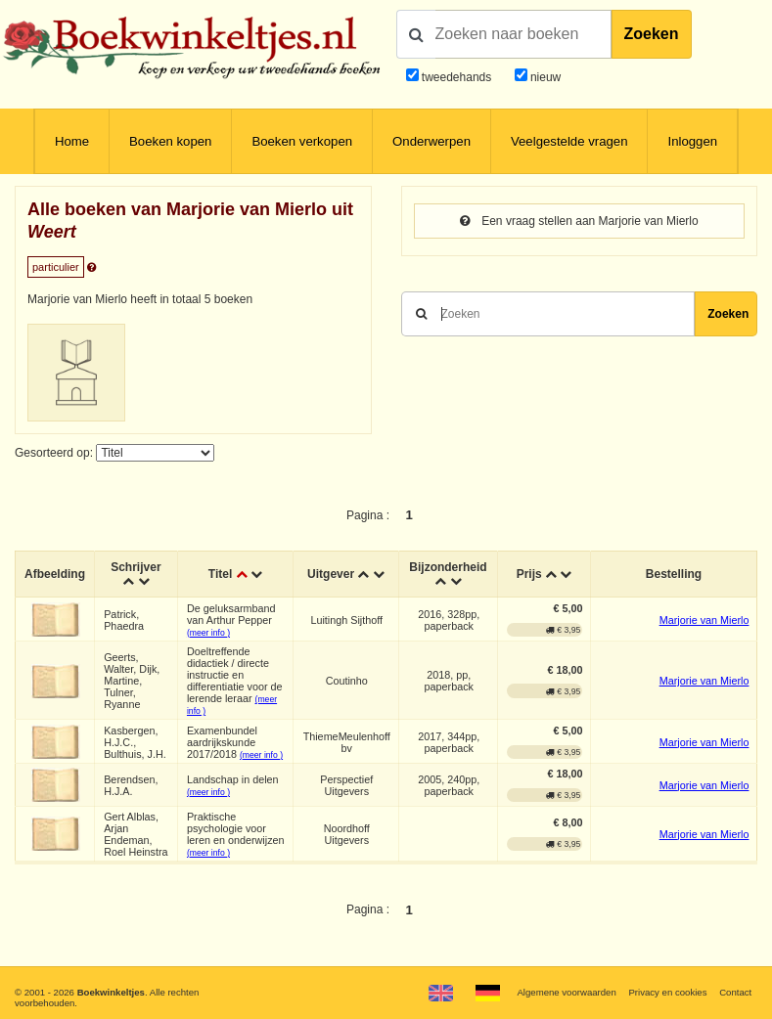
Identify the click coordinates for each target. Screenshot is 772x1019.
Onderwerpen (431, 141)
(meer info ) (208, 633)
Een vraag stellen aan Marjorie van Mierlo (579, 221)
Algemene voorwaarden (566, 992)
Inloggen (692, 141)
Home (72, 141)
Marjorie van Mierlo (704, 620)
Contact (735, 992)
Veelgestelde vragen (569, 141)
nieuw (544, 77)
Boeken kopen (170, 141)
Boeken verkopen (301, 141)
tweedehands (456, 77)
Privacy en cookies (667, 992)
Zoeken (651, 33)
